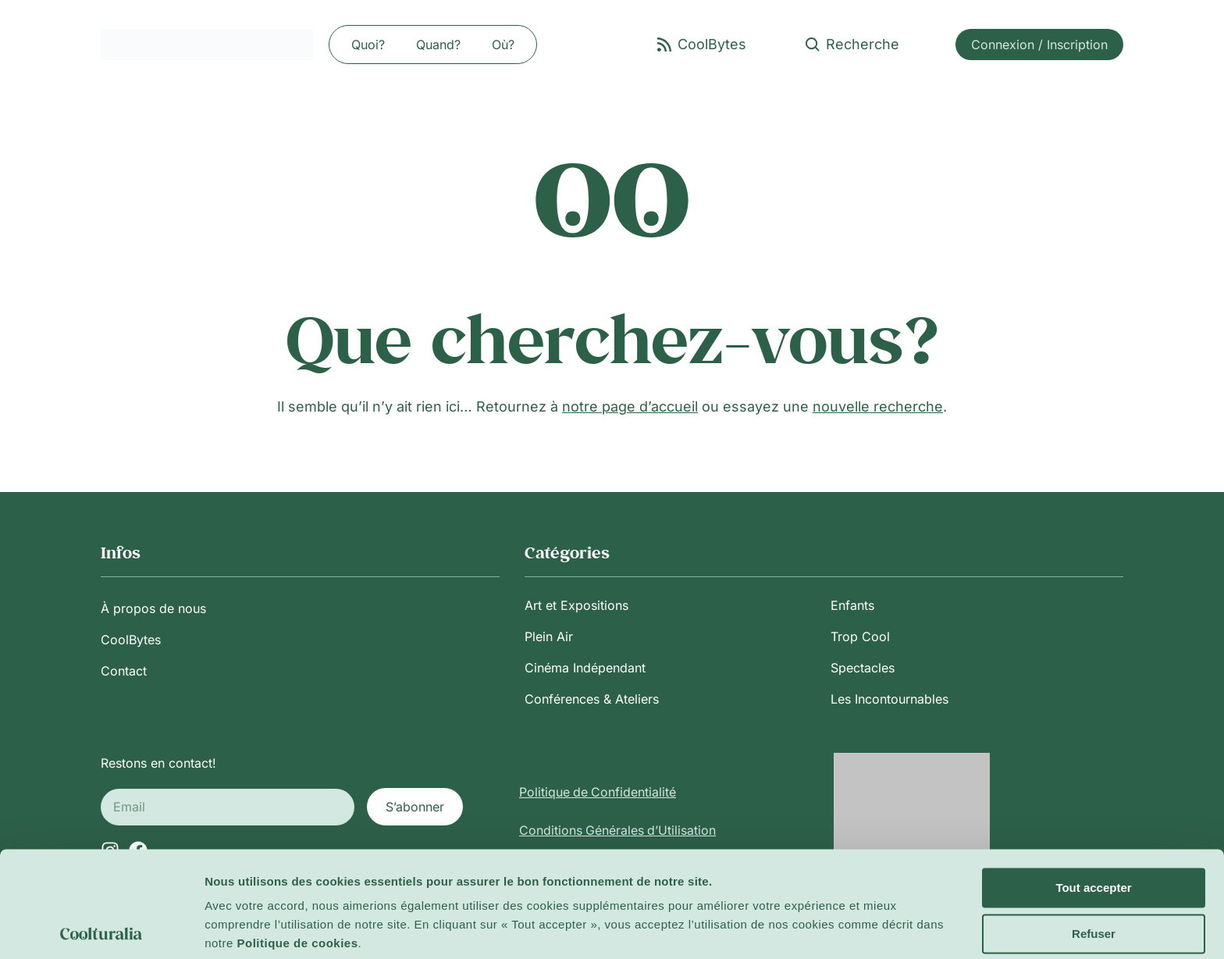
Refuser (1093, 875)
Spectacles (863, 668)
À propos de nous (153, 608)
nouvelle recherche (878, 406)
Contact (124, 671)
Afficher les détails (257, 928)
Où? (503, 44)
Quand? (438, 44)
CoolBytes (131, 639)
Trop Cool (860, 636)
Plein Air (549, 636)
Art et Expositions (576, 605)
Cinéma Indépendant (585, 668)
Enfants (852, 605)
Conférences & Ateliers (592, 699)
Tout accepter (1093, 829)
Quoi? (368, 44)
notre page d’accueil (630, 406)
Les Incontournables (889, 699)
